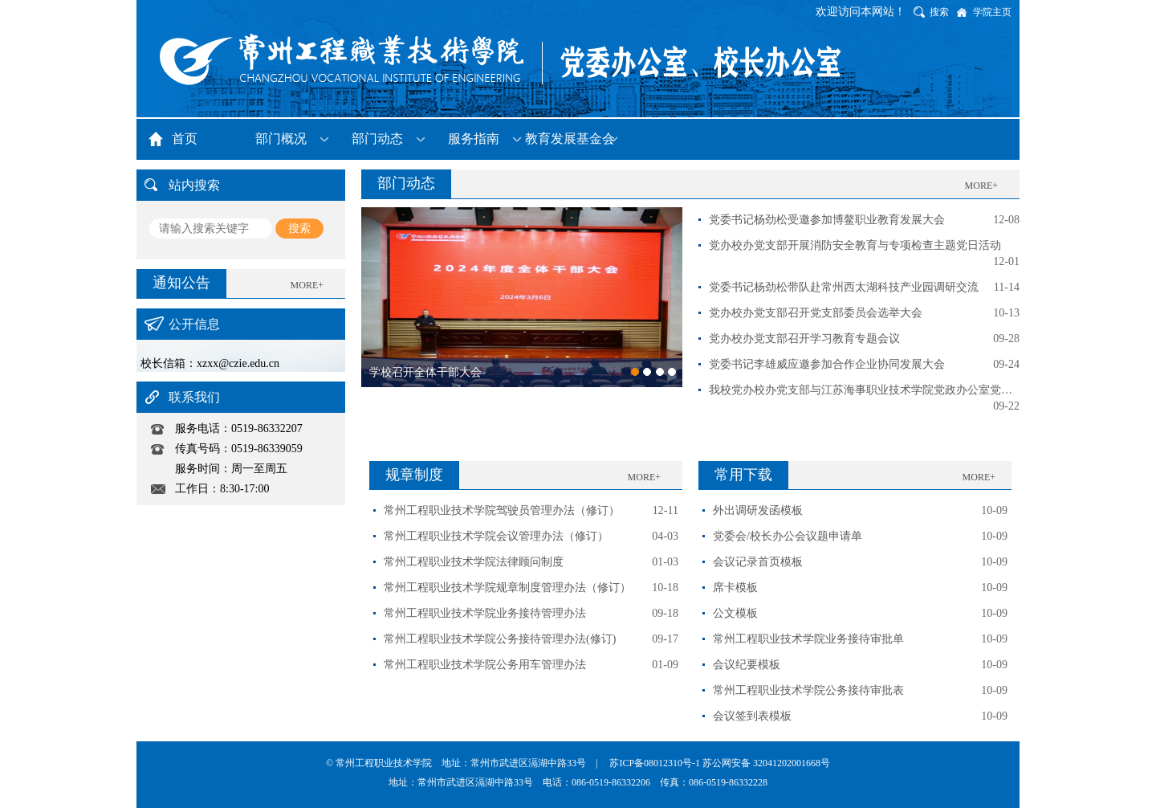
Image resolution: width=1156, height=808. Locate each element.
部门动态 (377, 138)
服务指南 (473, 138)
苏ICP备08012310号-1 (655, 763)
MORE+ (307, 285)
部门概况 (281, 138)
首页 (184, 138)
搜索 (939, 12)
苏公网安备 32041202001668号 (766, 763)
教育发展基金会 (570, 138)
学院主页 (992, 12)
